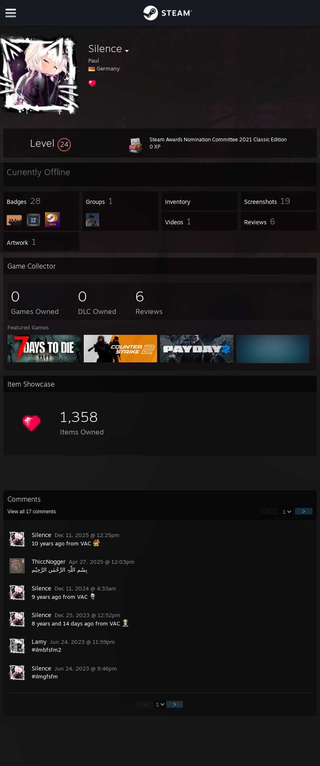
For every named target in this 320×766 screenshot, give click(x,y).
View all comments (32, 512)
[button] (50, 143)
